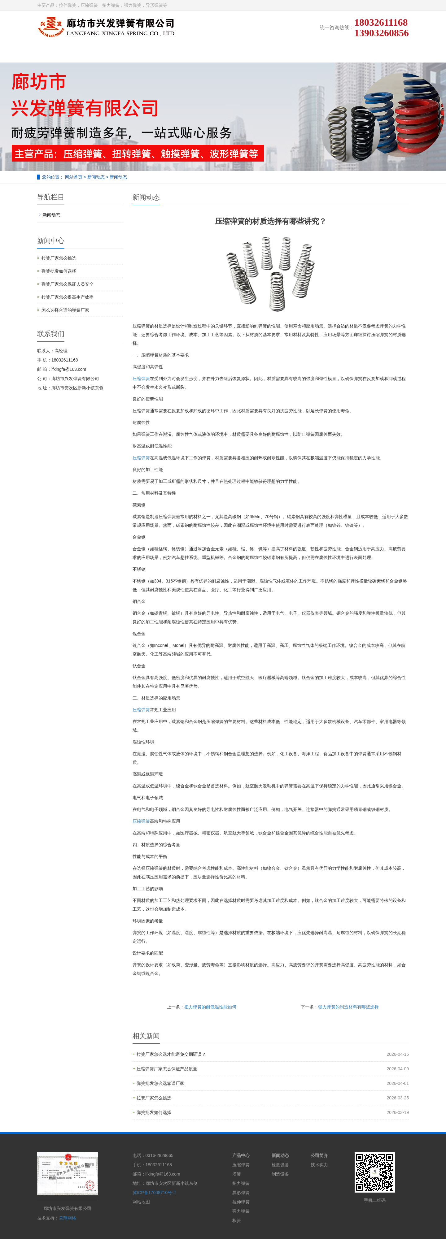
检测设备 (280, 1164)
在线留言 (346, 52)
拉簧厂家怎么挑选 (154, 1097)
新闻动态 (305, 52)
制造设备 (280, 1174)
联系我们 (388, 52)
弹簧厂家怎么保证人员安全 (68, 284)
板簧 (236, 1220)
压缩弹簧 (141, 378)
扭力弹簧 (241, 1183)
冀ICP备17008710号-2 (154, 1192)
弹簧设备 (264, 52)
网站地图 (141, 1201)
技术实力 (223, 52)
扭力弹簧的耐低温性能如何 (210, 1006)
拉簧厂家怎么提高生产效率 (68, 297)
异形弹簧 (241, 1192)
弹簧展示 (181, 52)
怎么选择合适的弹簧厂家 (65, 310)
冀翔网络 (67, 1217)
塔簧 (236, 1174)
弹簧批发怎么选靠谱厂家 (160, 1083)
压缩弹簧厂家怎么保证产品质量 (167, 1068)
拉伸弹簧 (241, 1201)
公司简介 (99, 52)
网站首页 (58, 52)
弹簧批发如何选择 (154, 1112)
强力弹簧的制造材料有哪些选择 (348, 1006)
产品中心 (241, 1155)
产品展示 (140, 52)
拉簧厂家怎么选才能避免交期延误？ (171, 1054)
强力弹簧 (241, 1211)
